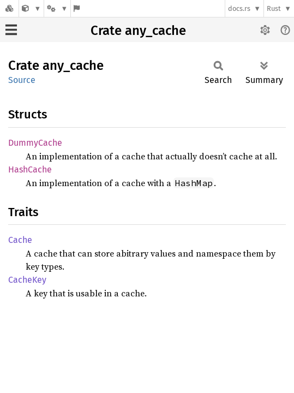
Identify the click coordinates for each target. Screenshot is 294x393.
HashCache (30, 169)
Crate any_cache (138, 30)
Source (21, 80)
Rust (274, 8)
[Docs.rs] (9, 8)
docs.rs (239, 8)
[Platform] (57, 8)
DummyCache (35, 143)
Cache (20, 240)
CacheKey (27, 280)
